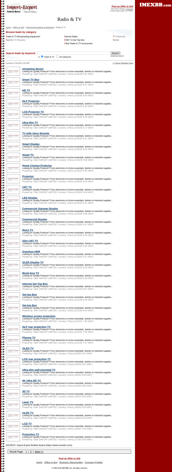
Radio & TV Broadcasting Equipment (23, 36)
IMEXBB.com (67, 468)
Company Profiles (94, 462)
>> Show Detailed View (123, 63)
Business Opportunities (71, 462)
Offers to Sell (18, 27)
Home (8, 27)
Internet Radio (71, 36)
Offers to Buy (51, 462)
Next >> (39, 451)
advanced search (117, 56)
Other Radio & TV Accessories (78, 43)
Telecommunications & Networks (40, 27)
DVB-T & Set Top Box (74, 40)
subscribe (129, 9)
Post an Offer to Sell (122, 6)
